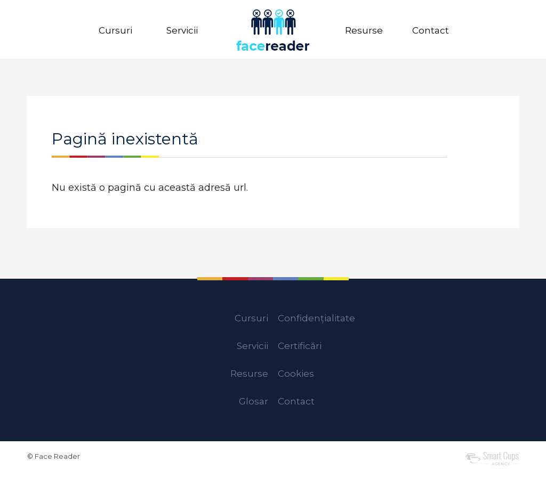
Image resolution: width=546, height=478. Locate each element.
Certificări (300, 346)
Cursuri (115, 30)
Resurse (364, 30)
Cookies (296, 373)
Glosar (253, 401)
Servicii (182, 30)
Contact (430, 30)
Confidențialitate (316, 318)
